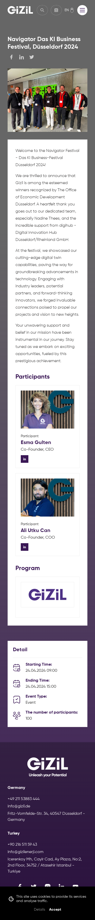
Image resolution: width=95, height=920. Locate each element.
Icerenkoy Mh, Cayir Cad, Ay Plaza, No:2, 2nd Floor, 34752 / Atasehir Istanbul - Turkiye (45, 865)
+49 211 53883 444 (24, 799)
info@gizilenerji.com (26, 852)
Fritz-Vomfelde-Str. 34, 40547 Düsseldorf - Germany (46, 817)
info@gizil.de (19, 806)
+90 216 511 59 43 (22, 845)
